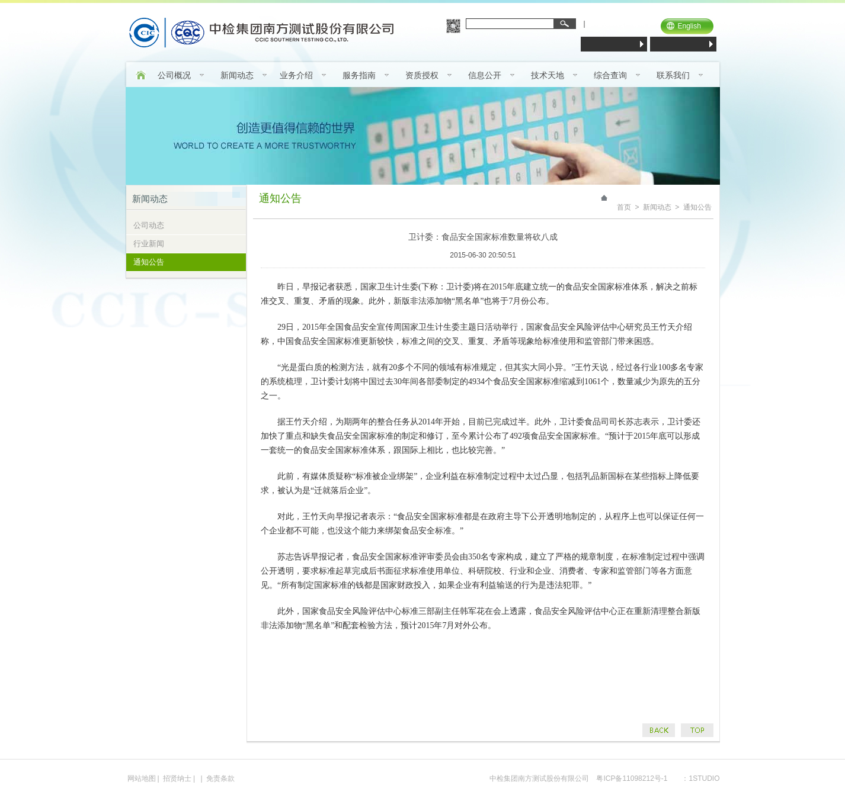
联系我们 (673, 75)
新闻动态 (237, 75)
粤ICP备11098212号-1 (631, 778)
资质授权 (421, 75)
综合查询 (610, 75)
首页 (624, 207)
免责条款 (220, 778)
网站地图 (141, 778)
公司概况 (174, 75)
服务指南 (359, 75)
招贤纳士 (177, 778)
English (689, 26)
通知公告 (148, 262)
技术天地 (547, 75)
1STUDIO (704, 778)
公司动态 (148, 225)
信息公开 (484, 75)
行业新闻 (148, 243)
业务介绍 (296, 75)
